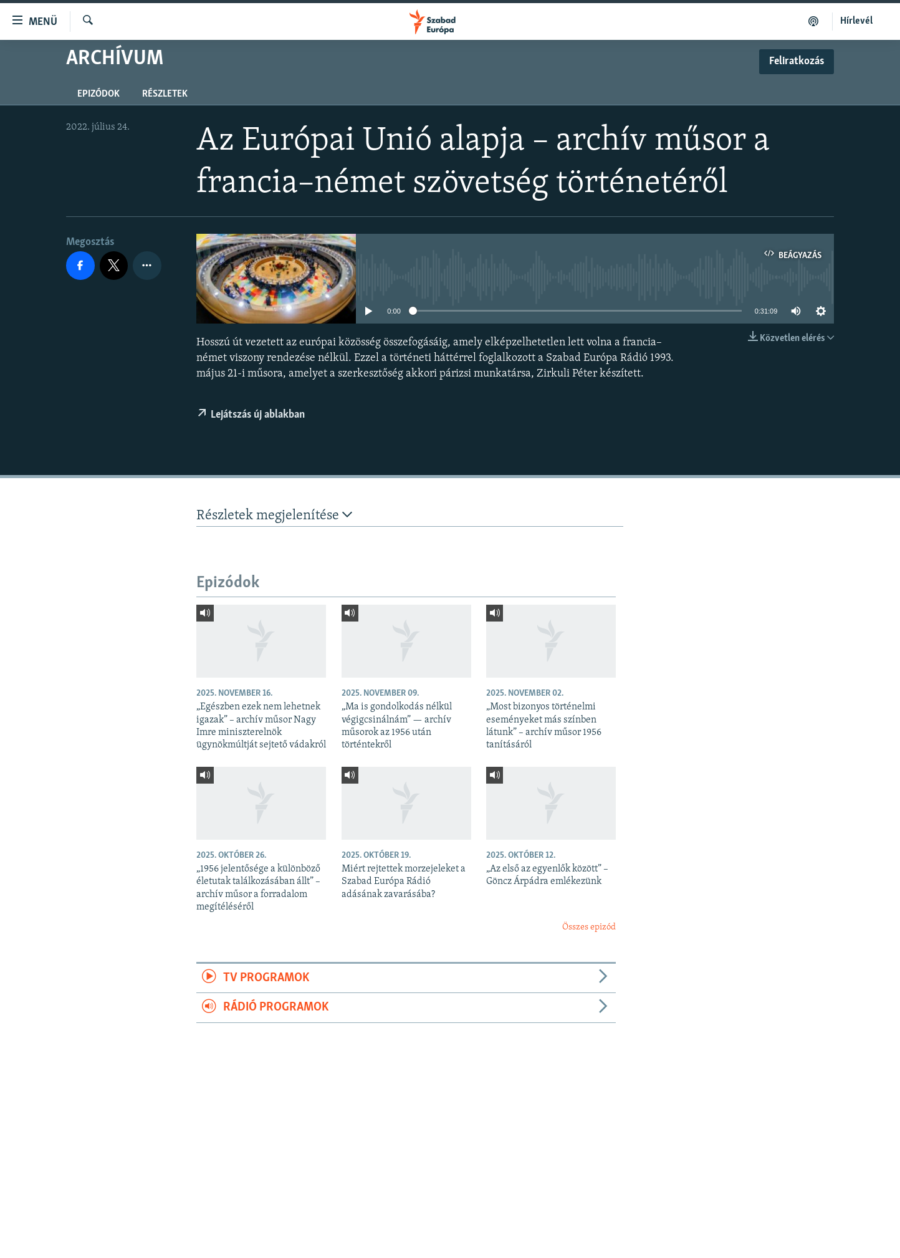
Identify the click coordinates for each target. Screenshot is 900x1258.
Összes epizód (589, 927)
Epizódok (98, 94)
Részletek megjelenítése (274, 515)
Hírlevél (856, 21)
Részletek (165, 94)
